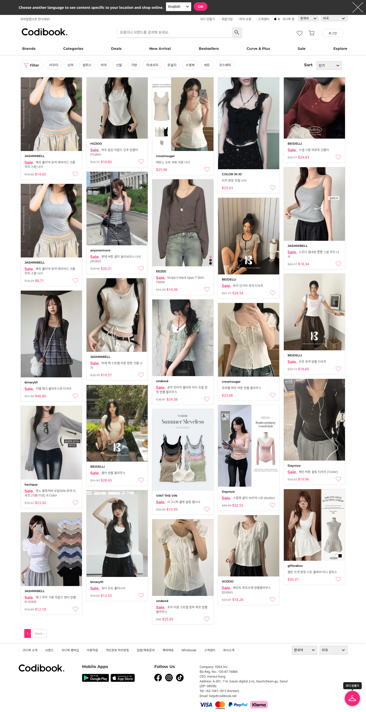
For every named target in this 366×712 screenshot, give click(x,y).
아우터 (53, 65)
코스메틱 (225, 65)
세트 (207, 65)
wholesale (189, 650)
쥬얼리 (172, 65)
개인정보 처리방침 (117, 650)
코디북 (44, 32)
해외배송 (168, 650)
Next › (40, 633)
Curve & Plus (258, 48)
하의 (104, 65)
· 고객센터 (262, 19)
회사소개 (228, 650)
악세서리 (152, 65)
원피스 (87, 65)
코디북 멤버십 (70, 650)
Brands (28, 48)
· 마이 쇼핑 (244, 19)
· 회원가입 (226, 19)
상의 (71, 65)
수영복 (190, 65)
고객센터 (209, 650)
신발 (119, 65)
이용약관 (92, 650)
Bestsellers (209, 48)
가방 (134, 65)
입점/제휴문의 (146, 650)
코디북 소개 (30, 650)
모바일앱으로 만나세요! (35, 19)
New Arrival (160, 48)
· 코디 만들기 (207, 19)
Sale (302, 48)
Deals (116, 48)
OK (200, 6)
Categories (73, 48)
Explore (340, 48)
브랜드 (49, 650)
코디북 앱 (288, 19)
